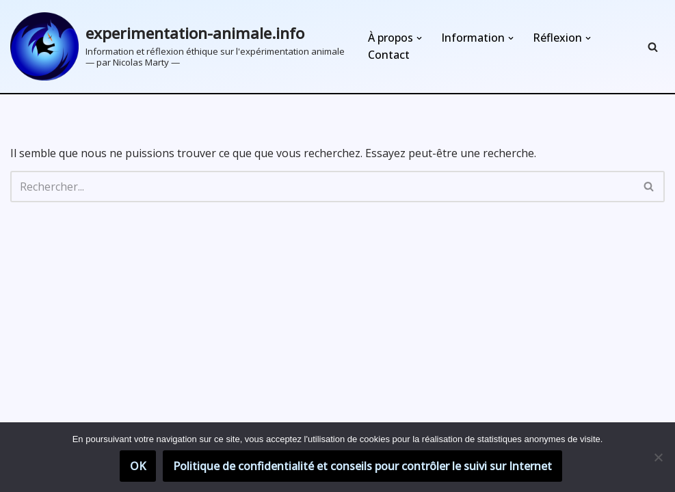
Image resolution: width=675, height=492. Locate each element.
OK (138, 466)
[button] (419, 38)
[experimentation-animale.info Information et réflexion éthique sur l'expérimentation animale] (177, 46)
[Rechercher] (653, 47)
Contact (389, 54)
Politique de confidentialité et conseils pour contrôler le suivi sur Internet (362, 466)
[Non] (658, 457)
